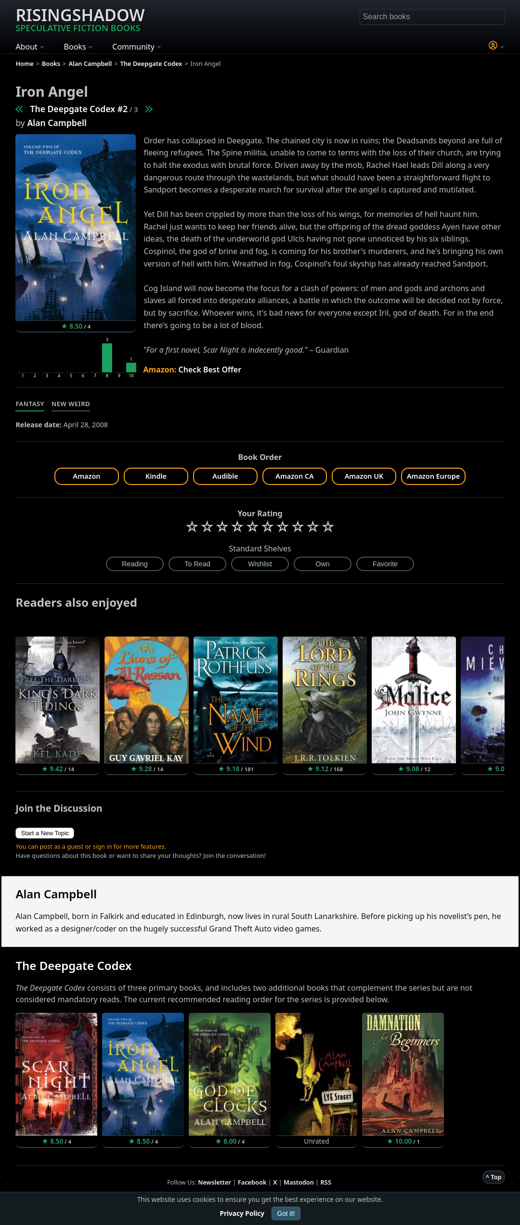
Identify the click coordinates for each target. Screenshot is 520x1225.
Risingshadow (79, 19)
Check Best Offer (210, 369)
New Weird (71, 403)
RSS (326, 1182)
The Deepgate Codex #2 (79, 109)
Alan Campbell (57, 122)
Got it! (286, 1213)
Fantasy (29, 403)
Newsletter (214, 1182)
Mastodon (299, 1182)
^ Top (494, 1177)
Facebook (252, 1182)
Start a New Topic (45, 833)
